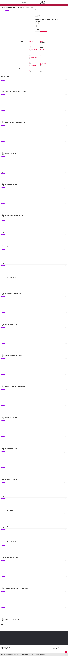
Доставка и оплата (21, 39)
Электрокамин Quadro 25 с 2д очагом (9, 157)
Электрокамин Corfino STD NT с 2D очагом (9, 514)
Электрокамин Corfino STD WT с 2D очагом (10, 499)
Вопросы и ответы (30, 39)
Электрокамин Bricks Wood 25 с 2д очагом (9, 141)
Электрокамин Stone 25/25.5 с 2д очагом (9, 421)
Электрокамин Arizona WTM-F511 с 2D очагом (10, 607)
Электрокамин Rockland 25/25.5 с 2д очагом (10, 452)
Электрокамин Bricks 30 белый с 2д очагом (10, 188)
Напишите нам (55, 652)
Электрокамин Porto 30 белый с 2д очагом (10, 266)
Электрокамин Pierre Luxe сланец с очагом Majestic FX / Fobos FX (14, 95)
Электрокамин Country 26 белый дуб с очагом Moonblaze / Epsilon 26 (14, 405)
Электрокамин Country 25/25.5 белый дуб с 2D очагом (12, 281)
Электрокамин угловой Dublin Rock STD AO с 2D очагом (12, 530)
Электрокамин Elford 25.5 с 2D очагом (9, 576)
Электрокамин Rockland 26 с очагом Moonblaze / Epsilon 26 (12, 374)
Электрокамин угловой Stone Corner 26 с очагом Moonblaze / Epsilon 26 (15, 343)
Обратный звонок (42, 3)
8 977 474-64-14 (43, 2)
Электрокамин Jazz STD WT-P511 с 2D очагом (10, 623)
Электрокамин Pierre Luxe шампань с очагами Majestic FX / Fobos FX (14, 126)
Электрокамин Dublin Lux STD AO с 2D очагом (10, 561)
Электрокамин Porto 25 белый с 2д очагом (10, 250)
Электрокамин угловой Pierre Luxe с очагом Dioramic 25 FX (12, 110)
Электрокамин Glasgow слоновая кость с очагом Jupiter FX (13, 312)
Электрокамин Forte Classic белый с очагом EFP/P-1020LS (12, 219)
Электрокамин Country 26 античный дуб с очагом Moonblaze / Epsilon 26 (15, 390)
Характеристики (13, 39)
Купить (44, 32)
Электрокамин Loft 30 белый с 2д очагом (9, 235)
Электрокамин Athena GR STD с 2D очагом (9, 328)
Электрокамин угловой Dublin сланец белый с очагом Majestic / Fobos (15, 592)
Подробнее (43, 654)
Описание (6, 39)
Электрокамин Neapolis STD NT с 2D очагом (10, 483)
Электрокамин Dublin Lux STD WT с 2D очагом (10, 545)
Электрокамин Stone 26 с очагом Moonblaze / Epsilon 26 (12, 359)
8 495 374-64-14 (43, 1)
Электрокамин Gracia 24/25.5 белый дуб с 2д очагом (11, 297)
